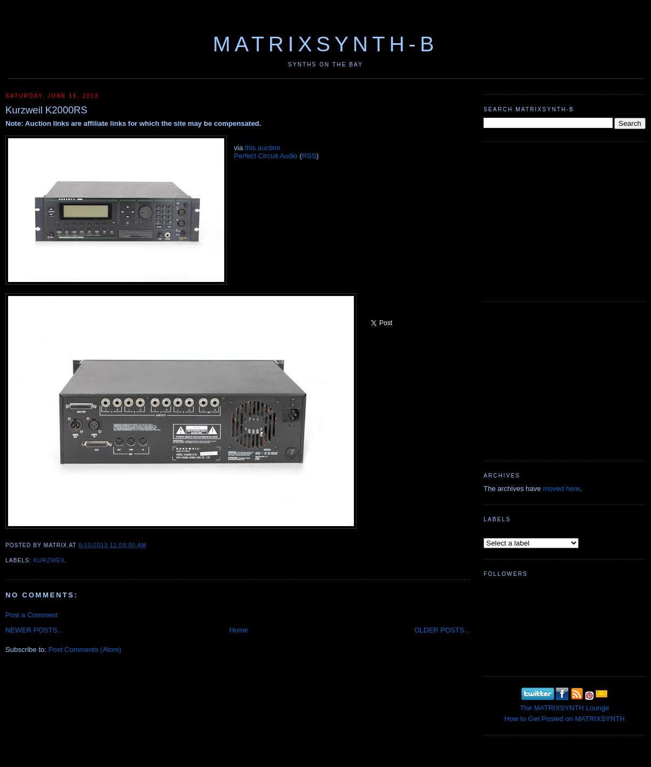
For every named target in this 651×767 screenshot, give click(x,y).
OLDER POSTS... (442, 630)
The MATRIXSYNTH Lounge (564, 708)
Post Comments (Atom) (85, 649)
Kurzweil (49, 560)
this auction (262, 148)
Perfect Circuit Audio (266, 156)
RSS (309, 156)
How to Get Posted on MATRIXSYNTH (565, 719)
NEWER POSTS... (34, 630)
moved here (561, 489)
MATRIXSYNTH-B (325, 44)
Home (238, 630)
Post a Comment (31, 615)
